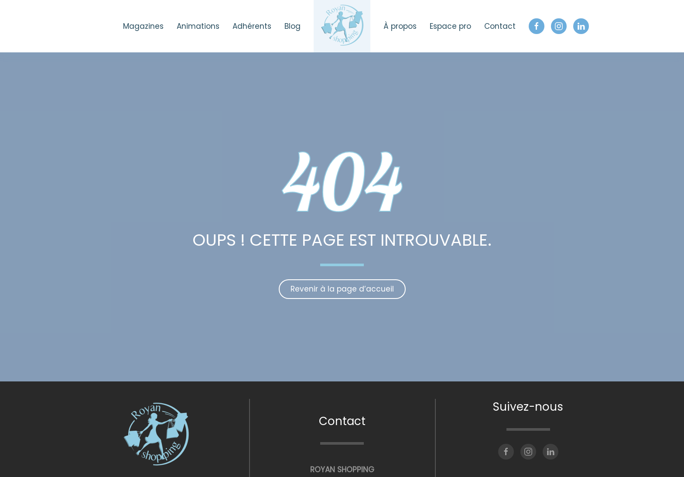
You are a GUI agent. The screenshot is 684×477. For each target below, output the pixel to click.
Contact (500, 26)
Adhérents (252, 26)
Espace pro (450, 26)
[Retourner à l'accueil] (342, 26)
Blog (292, 26)
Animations (198, 26)
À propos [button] (400, 26)
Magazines (143, 26)
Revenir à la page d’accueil (342, 289)
